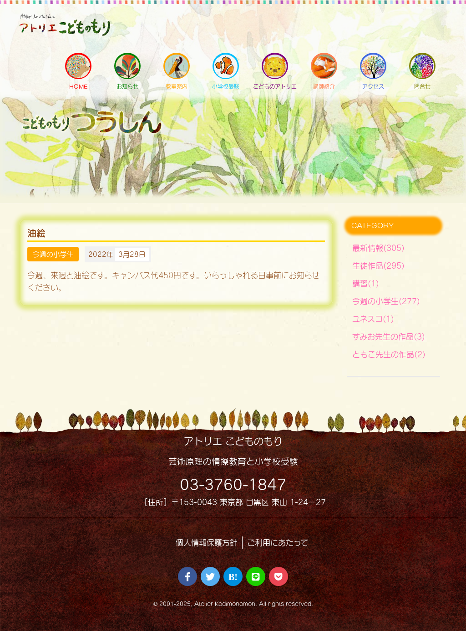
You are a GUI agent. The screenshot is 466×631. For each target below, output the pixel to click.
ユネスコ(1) (373, 319)
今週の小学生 (53, 254)
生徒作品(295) (378, 265)
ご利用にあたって (278, 542)
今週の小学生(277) (386, 301)
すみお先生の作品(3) (388, 336)
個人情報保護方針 (207, 542)
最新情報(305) (378, 248)
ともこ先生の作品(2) (388, 354)
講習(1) (365, 283)
